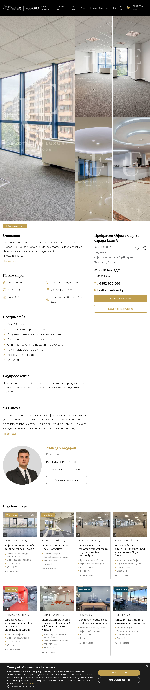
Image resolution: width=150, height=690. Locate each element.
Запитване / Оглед (120, 298)
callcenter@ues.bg (111, 290)
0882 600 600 (109, 283)
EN (114, 8)
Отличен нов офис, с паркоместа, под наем (130, 621)
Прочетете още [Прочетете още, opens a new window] (31, 683)
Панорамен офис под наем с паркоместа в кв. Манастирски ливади (56, 624)
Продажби (56, 469)
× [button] (147, 666)
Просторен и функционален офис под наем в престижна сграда (19, 624)
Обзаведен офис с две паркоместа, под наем (93, 621)
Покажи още (9, 261)
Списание (104, 8)
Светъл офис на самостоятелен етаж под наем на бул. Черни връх (93, 550)
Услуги (83, 8)
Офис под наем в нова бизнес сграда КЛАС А (20, 547)
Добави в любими (137, 248)
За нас (73, 8)
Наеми (77, 469)
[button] (50, 686)
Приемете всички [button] (119, 673)
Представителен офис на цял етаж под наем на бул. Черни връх (130, 550)
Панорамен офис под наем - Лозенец (56, 547)
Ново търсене (44, 8)
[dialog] (75, 676)
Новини (93, 8)
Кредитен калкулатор (120, 308)
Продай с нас (61, 8)
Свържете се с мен (66, 479)
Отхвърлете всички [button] (119, 680)
